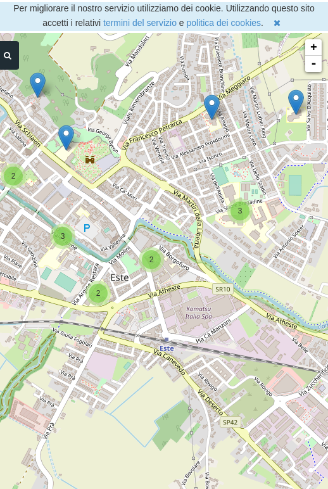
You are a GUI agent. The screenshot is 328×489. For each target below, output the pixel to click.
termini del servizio (140, 23)
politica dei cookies (224, 23)
